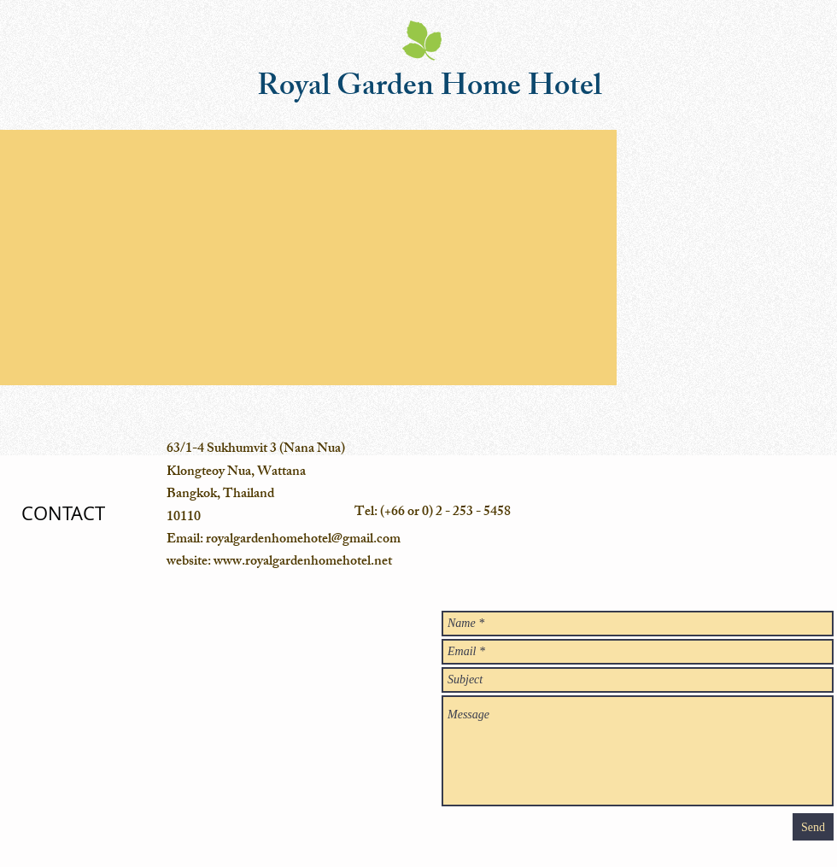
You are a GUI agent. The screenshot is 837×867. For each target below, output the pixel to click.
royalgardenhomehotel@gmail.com (303, 540)
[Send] (813, 827)
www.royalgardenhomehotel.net (303, 562)
